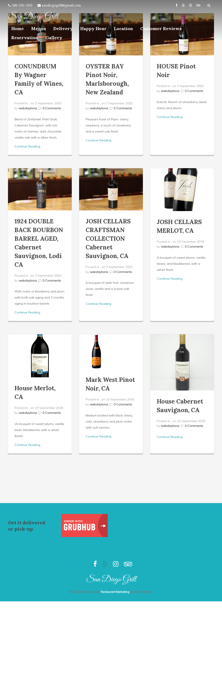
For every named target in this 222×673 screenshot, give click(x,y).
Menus (38, 28)
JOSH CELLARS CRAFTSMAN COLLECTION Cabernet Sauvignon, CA (108, 238)
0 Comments (51, 108)
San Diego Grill (33, 16)
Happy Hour (93, 28)
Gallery (54, 37)
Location (123, 28)
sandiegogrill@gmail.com (61, 5)
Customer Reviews (161, 28)
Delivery (63, 28)
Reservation (24, 37)
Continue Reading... (28, 146)
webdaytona (28, 108)
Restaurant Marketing (115, 592)
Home (17, 28)
